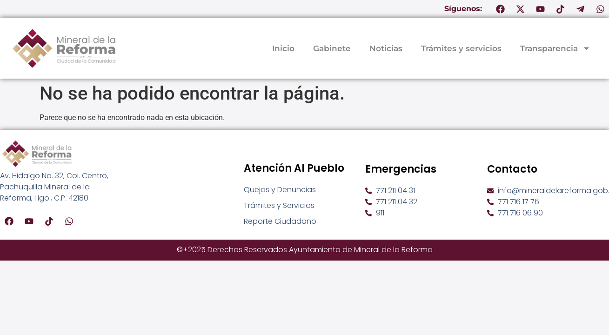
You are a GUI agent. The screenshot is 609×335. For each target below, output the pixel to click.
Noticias (385, 48)
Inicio (283, 48)
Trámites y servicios (461, 48)
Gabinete (332, 48)
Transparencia (555, 48)
